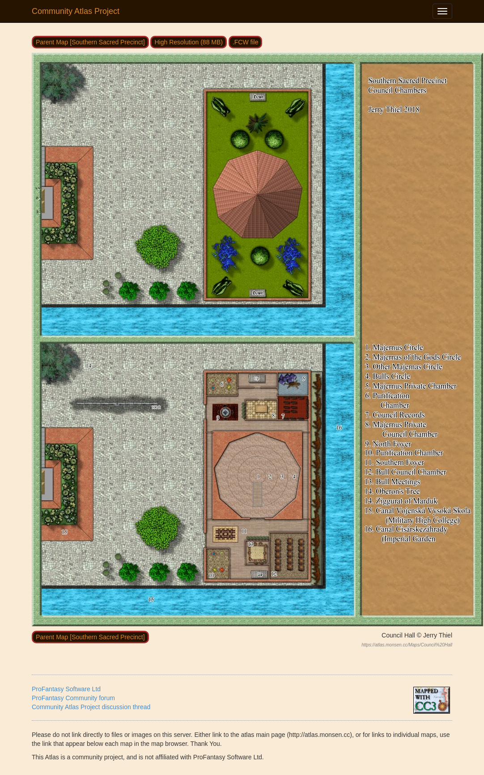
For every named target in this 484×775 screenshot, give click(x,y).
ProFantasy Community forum (73, 698)
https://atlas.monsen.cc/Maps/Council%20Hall (406, 644)
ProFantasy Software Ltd (66, 689)
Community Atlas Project (75, 11)
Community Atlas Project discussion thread (91, 706)
